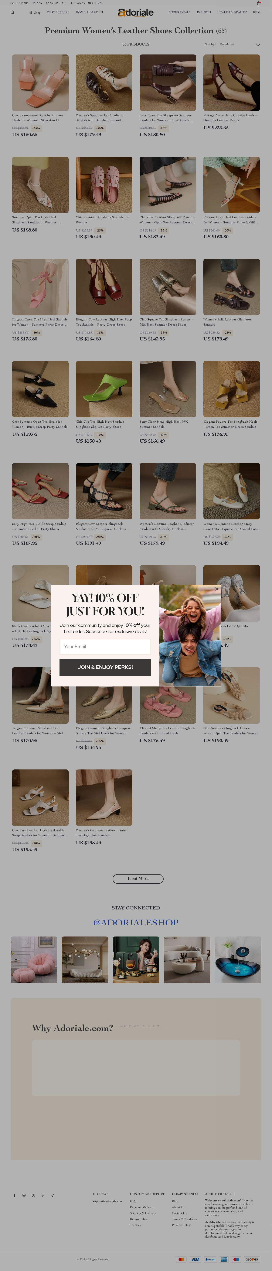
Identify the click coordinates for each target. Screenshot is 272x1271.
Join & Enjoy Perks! (105, 667)
